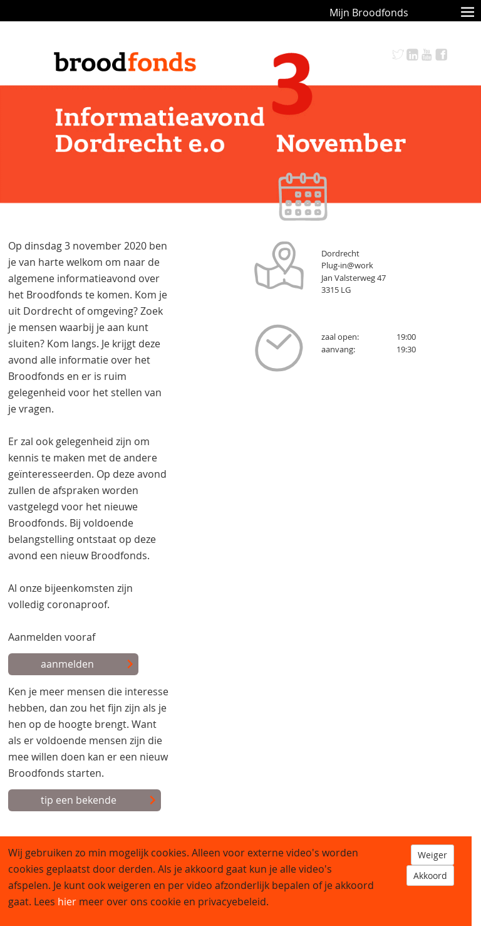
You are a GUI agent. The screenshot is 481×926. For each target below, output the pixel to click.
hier (67, 901)
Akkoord (430, 875)
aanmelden (87, 664)
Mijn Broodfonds (368, 12)
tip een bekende (99, 800)
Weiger (432, 855)
